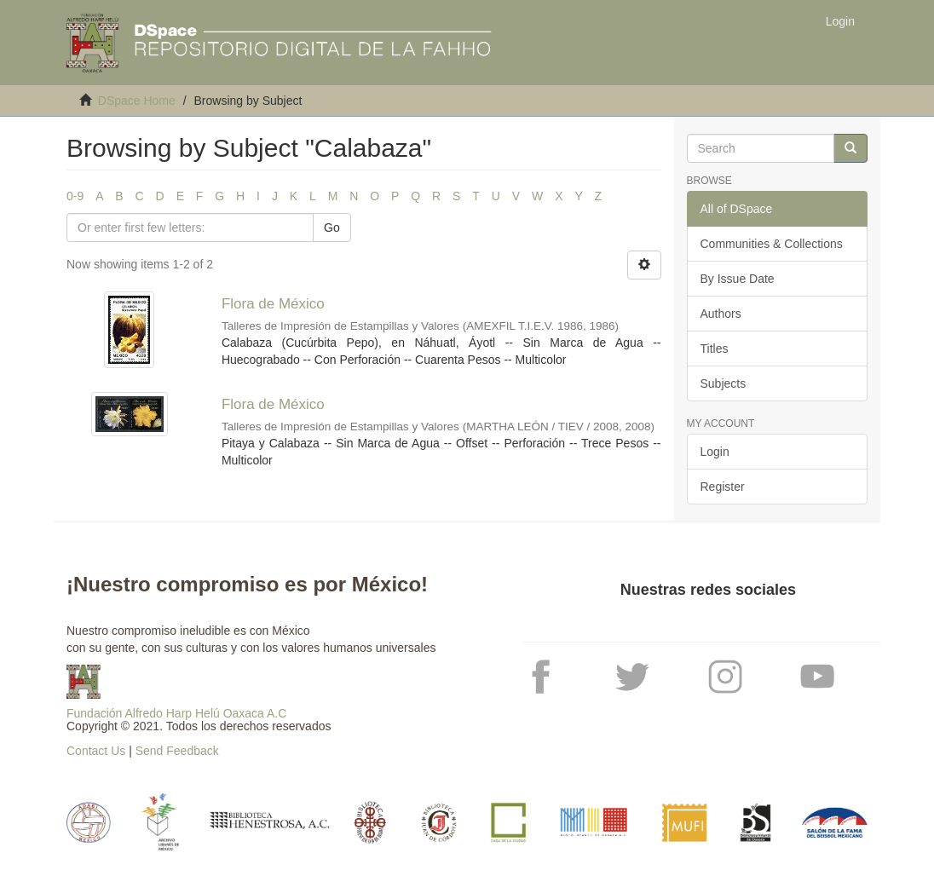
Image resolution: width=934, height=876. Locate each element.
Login (714, 451)
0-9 (75, 196)
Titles (714, 348)
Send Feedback (177, 751)
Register (722, 486)
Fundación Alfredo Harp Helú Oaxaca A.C (176, 713)
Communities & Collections (771, 244)
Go (332, 227)
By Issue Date (737, 278)
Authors (720, 313)
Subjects (723, 383)
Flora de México (273, 304)
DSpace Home (137, 100)
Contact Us (95, 751)
